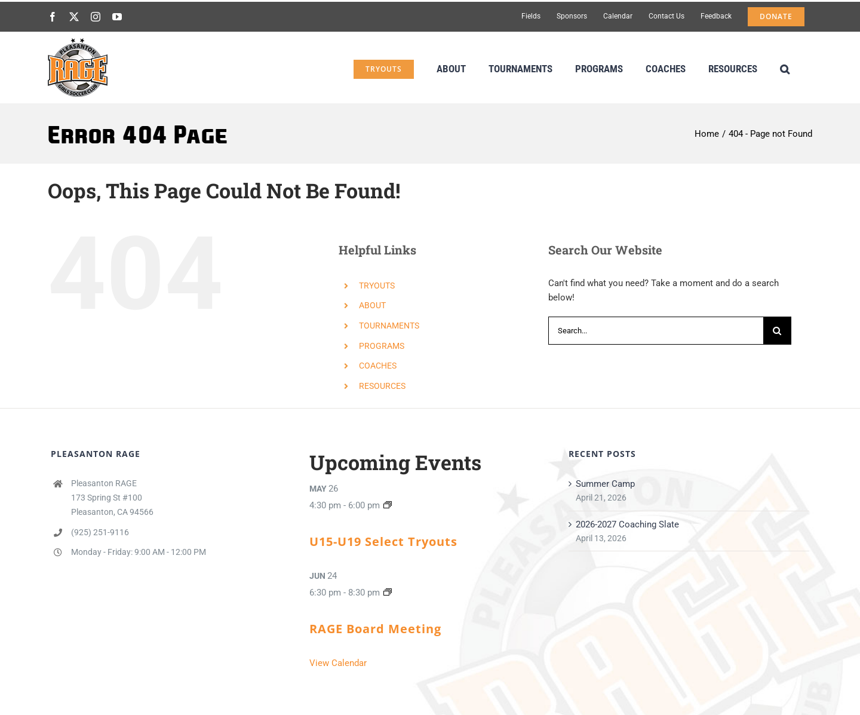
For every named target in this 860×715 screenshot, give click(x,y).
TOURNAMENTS (389, 325)
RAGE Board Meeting (375, 629)
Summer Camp (605, 483)
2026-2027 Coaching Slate (627, 524)
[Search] (777, 331)
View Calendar (338, 663)
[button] (785, 67)
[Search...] (655, 331)
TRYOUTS (377, 285)
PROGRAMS (381, 346)
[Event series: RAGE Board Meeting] (387, 592)
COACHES (378, 365)
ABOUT (372, 305)
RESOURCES (382, 386)
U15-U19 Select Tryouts (383, 541)
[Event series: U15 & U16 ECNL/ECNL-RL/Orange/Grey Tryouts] (387, 505)
